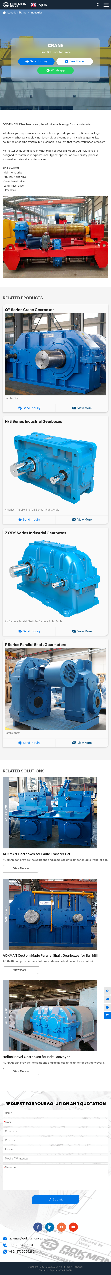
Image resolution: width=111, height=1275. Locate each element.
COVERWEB (65, 1270)
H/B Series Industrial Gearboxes (33, 421)
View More (82, 408)
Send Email (74, 61)
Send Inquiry (36, 61)
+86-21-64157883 (18, 1245)
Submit (55, 1199)
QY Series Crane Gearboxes (29, 310)
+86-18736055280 (19, 1251)
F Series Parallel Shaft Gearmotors (35, 645)
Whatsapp (55, 71)
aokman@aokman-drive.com (25, 1238)
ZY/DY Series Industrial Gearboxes (35, 533)
